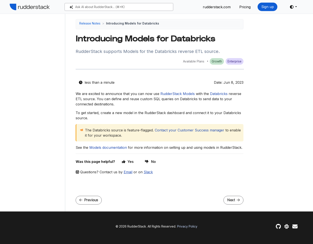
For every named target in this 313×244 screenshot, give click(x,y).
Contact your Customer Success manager (189, 130)
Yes (128, 161)
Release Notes (89, 23)
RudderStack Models (177, 94)
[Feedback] (295, 226)
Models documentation (108, 147)
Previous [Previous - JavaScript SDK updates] (88, 200)
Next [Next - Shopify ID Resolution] (233, 200)
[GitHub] (278, 226)
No (150, 161)
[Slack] (286, 226)
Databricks (219, 94)
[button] (293, 7)
